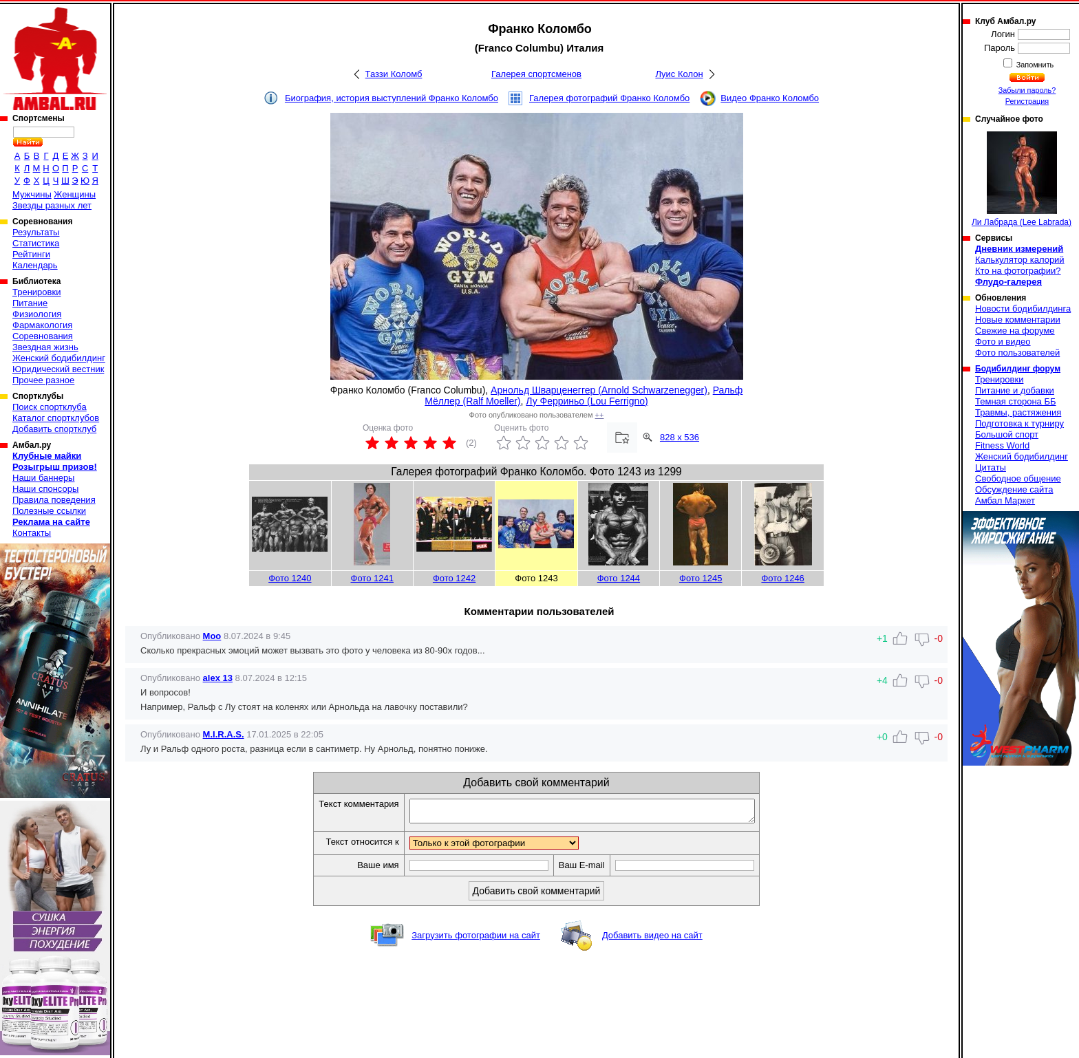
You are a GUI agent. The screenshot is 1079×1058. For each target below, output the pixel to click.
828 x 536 (679, 437)
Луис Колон (679, 74)
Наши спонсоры (45, 489)
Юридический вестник (58, 369)
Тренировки (36, 292)
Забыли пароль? (1027, 90)
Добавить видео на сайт (652, 939)
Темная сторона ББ (1015, 401)
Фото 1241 (372, 578)
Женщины (75, 194)
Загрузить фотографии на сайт (476, 939)
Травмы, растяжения (1018, 412)
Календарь (35, 265)
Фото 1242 (454, 578)
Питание (29, 303)
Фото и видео (1003, 341)
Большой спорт (1006, 434)
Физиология (36, 314)
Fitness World (1002, 445)
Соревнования (42, 336)
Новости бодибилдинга (1023, 308)
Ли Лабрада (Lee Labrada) (1021, 179)
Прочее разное (43, 380)
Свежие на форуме (1015, 330)
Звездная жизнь (45, 347)
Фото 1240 (289, 578)
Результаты (35, 232)
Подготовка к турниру (1019, 423)
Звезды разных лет (52, 205)
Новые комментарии (1017, 319)
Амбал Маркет (1005, 500)
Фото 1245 (700, 578)
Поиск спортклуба (49, 407)
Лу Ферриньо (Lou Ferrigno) (587, 401)
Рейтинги (31, 254)
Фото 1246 (782, 578)
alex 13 (218, 678)
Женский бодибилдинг (58, 358)
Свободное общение (1018, 478)
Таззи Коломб (394, 74)
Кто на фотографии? (1018, 271)
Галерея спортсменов (536, 74)
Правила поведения (54, 500)
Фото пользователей (1017, 352)
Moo (212, 636)
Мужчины (32, 194)
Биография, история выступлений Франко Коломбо (391, 98)
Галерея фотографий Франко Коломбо (609, 98)
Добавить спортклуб (54, 429)
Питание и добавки (1014, 390)
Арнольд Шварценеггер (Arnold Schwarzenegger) (599, 390)
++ (599, 415)
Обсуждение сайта (1014, 489)
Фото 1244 (618, 578)
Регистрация (1027, 101)
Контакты (31, 533)
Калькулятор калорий (1020, 260)
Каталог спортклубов (55, 418)
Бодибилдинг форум (1017, 369)
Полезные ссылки (49, 511)
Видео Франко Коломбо (769, 98)
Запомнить (1034, 65)
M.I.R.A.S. (223, 734)
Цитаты (990, 467)
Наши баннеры (43, 478)
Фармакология (42, 325)
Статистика (35, 243)
